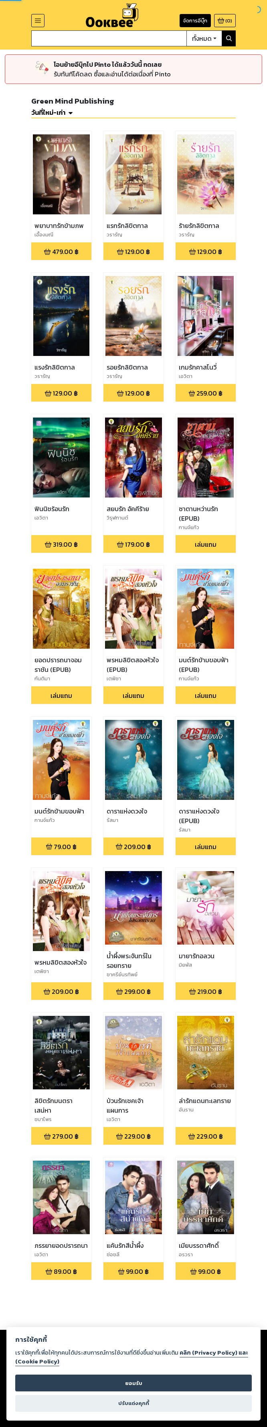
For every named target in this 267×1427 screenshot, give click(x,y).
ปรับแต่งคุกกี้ (133, 1403)
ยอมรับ (133, 1383)
